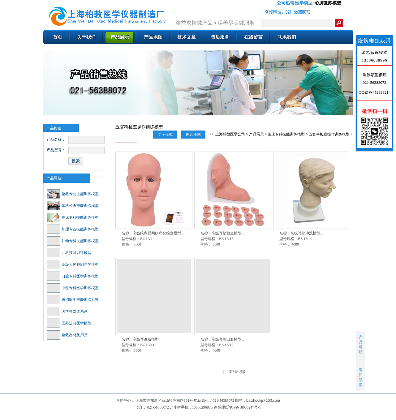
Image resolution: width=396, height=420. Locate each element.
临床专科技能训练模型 (73, 217)
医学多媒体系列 (67, 311)
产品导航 (53, 178)
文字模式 (165, 134)
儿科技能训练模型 (69, 252)
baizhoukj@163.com (263, 400)
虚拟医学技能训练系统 (73, 299)
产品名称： (56, 139)
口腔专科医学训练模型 (73, 276)
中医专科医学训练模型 (73, 288)
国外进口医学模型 (69, 323)
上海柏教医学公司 (230, 134)
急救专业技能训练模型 (73, 194)
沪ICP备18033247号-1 (243, 407)
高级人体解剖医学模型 (73, 264)
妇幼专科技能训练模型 (73, 241)
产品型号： (56, 150)
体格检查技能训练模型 (73, 205)
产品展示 (256, 134)
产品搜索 (53, 128)
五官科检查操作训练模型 (329, 134)
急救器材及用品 (67, 335)
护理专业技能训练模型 (73, 229)
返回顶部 (361, 375)
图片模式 (193, 134)
